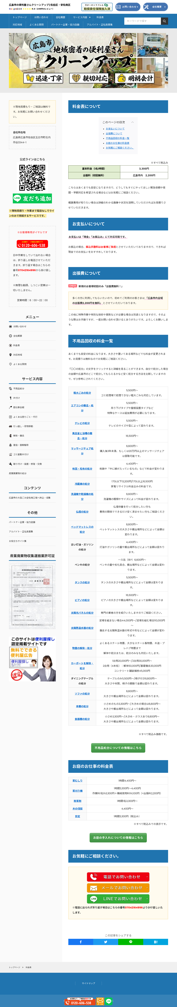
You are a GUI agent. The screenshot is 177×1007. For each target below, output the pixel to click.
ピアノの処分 (82, 600)
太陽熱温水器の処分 (82, 628)
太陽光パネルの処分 (82, 613)
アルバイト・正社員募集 (100, 24)
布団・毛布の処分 (82, 469)
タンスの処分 (82, 582)
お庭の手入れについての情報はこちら (118, 838)
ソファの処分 (82, 694)
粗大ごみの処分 (82, 393)
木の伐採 (78, 809)
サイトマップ (88, 983)
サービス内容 (81, 17)
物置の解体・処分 (82, 648)
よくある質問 (37, 24)
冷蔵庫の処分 (82, 484)
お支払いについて (115, 128)
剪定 (77, 816)
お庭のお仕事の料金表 (117, 143)
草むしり (78, 781)
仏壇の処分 (82, 512)
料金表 (100, 17)
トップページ (20, 17)
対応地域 (17, 24)
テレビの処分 (82, 423)
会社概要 (60, 17)
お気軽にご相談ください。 (120, 147)
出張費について (114, 133)
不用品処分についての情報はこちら (118, 748)
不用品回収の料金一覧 (117, 138)
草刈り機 (78, 791)
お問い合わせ (41, 17)
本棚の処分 (82, 706)
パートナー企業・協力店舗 (65, 24)
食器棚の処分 (82, 719)
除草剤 (77, 801)
